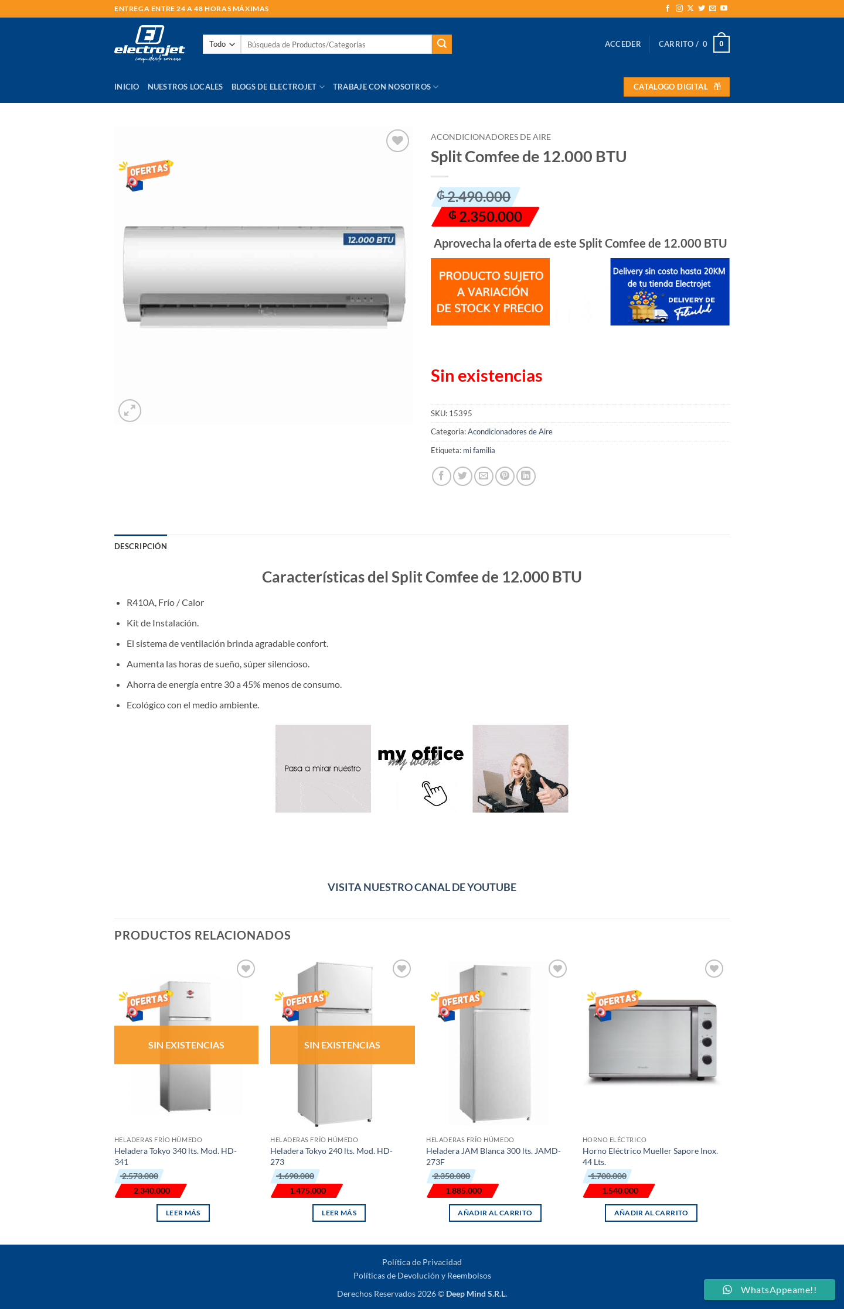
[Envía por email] (484, 476)
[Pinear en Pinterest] (505, 476)
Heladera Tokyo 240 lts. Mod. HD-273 (331, 1156)
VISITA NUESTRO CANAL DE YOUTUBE (422, 886)
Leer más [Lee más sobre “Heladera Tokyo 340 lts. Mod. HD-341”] (183, 1213)
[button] (623, 44)
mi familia (479, 450)
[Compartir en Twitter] (462, 476)
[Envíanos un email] (712, 9)
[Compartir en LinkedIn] (526, 476)
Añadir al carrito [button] (495, 1213)
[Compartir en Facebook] (441, 476)
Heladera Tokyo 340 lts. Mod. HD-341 (175, 1156)
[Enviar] (442, 44)
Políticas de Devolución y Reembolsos (422, 1275)
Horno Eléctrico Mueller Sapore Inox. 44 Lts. (650, 1156)
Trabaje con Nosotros (386, 86)
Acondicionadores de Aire (491, 137)
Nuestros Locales (185, 86)
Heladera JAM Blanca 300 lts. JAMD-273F (493, 1156)
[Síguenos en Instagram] (679, 9)
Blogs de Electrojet (278, 86)
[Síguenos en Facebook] (667, 9)
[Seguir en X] (690, 9)
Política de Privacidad (422, 1262)
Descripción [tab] (140, 546)
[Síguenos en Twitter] (701, 9)
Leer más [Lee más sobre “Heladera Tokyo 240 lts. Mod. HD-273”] (339, 1213)
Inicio (126, 86)
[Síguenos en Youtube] (723, 9)
